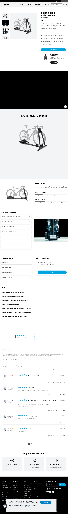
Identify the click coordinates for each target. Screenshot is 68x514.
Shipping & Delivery (6, 494)
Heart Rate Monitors (28, 491)
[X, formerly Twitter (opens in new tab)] (52, 488)
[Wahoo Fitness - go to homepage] (50, 492)
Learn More (54, 62)
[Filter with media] (22, 366)
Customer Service (6, 483)
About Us (15, 483)
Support (43, 1)
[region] (31, 505)
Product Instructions (6, 490)
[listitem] (12, 464)
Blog (14, 494)
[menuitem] (21, 4)
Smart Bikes (26, 485)
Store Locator (51, 1)
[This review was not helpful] (63, 382)
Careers (14, 489)
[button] (58, 1)
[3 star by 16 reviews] (41, 339)
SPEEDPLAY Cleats (27, 495)
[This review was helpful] (60, 382)
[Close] (55, 501)
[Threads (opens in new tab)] (47, 489)
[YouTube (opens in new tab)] (57, 488)
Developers (15, 496)
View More (45, 46)
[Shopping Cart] (66, 4)
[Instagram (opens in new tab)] (50, 489)
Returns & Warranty (6, 496)
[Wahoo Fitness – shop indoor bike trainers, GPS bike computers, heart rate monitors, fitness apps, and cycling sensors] (6, 4)
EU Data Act (36, 492)
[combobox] (56, 4)
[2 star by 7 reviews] (41, 341)
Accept (46, 502)
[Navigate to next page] (34, 445)
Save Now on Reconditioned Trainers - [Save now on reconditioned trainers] (17, 1)
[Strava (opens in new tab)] (54, 489)
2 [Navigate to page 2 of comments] (31, 444)
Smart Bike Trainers (28, 483)
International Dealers (17, 498)
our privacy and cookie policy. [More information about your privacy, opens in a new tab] (23, 506)
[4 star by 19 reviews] (41, 337)
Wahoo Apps (15, 487)
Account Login (5, 500)
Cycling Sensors (27, 497)
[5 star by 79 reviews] (41, 335)
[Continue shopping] (12, 4)
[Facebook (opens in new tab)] (60, 488)
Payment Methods (6, 492)
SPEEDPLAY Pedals (28, 493)
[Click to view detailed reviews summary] (10, 359)
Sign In (64, 1)
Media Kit (15, 485)
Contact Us (4, 485)
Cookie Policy (37, 494)
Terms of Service (37, 490)
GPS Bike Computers (28, 489)
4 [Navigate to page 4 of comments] (36, 444)
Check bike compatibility (12, 164)
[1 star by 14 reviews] (41, 343)
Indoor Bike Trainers (28, 487)
